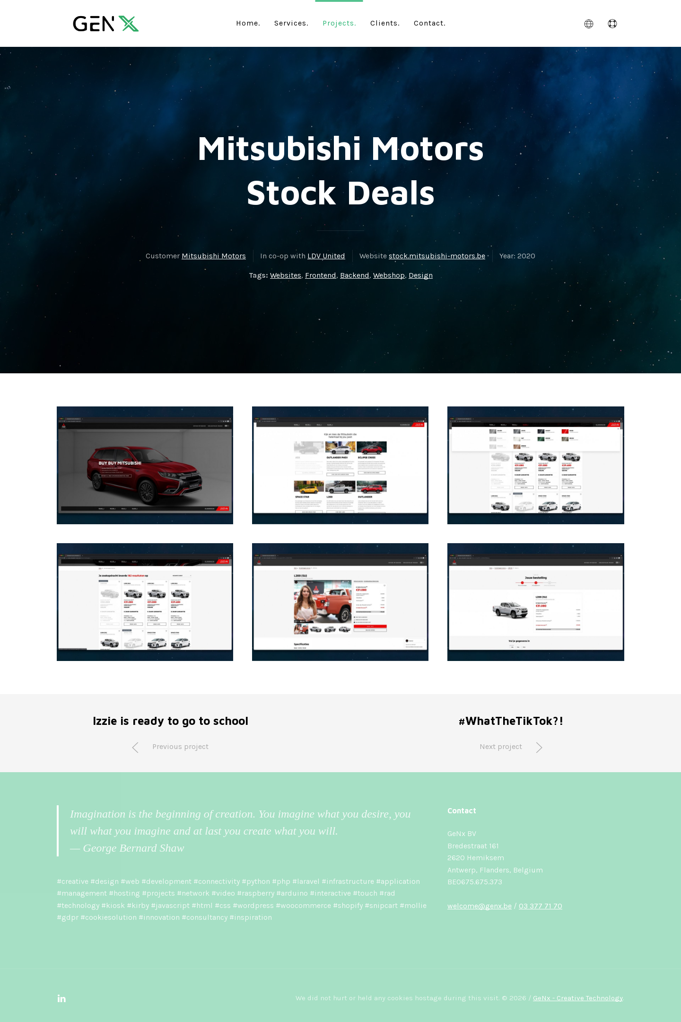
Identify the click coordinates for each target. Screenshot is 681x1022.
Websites (285, 275)
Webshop (389, 275)
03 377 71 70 (540, 905)
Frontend (320, 275)
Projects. (339, 22)
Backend (354, 275)
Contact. (429, 22)
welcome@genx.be (479, 905)
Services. (291, 22)
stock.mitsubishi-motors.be (437, 255)
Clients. (385, 22)
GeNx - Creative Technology (578, 998)
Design (421, 275)
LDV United (326, 255)
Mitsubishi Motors (214, 255)
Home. (248, 22)
